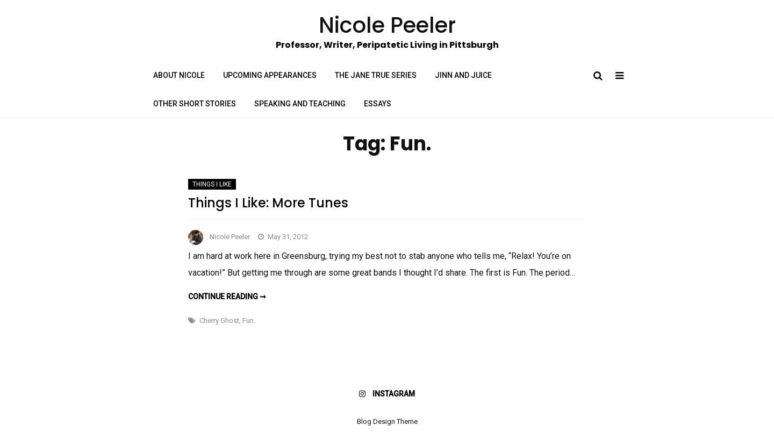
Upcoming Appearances (270, 75)
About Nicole (179, 75)
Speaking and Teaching (300, 103)
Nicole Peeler (230, 237)
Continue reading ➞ (227, 296)
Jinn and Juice (463, 75)
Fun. (248, 320)
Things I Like (212, 184)
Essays (377, 103)
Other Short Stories (194, 103)
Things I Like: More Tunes (268, 203)
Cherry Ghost (219, 320)
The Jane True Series (376, 75)
